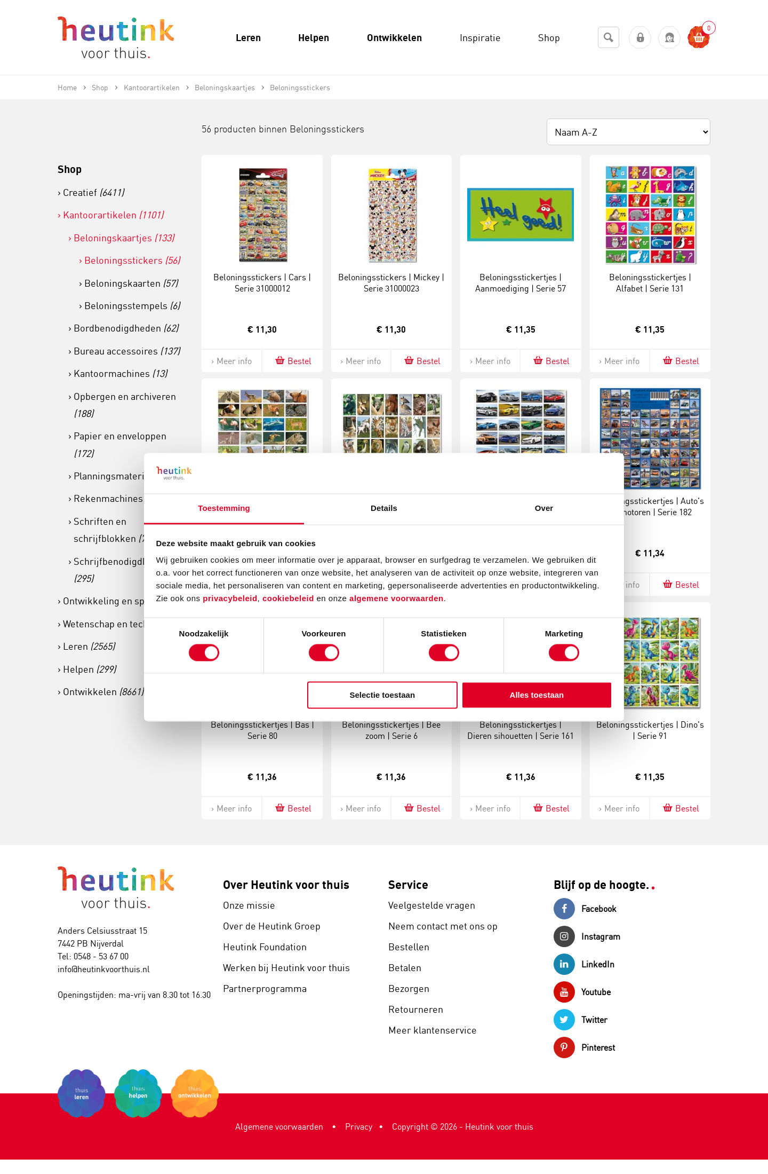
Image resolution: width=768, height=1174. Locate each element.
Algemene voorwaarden (279, 1126)
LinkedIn (584, 964)
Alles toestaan (537, 695)
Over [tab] (544, 508)
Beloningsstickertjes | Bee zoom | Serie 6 (391, 730)
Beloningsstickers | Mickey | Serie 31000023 (391, 283)
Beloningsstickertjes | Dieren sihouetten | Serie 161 (520, 730)
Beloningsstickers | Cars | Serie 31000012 (262, 283)
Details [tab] (384, 508)
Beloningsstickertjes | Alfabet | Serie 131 (650, 283)
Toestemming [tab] (224, 508)
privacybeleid (230, 598)
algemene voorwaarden (396, 598)
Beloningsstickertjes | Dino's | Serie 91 (650, 730)
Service (408, 884)
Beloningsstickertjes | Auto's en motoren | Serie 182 (650, 506)
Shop (70, 169)
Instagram (587, 936)
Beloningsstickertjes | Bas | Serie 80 (262, 730)
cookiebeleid (289, 598)
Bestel (292, 360)
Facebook (585, 908)
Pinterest (584, 1047)
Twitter (580, 1019)
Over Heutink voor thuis (286, 884)
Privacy (358, 1126)
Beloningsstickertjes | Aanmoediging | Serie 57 (520, 283)
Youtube (582, 992)
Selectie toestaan (382, 695)
